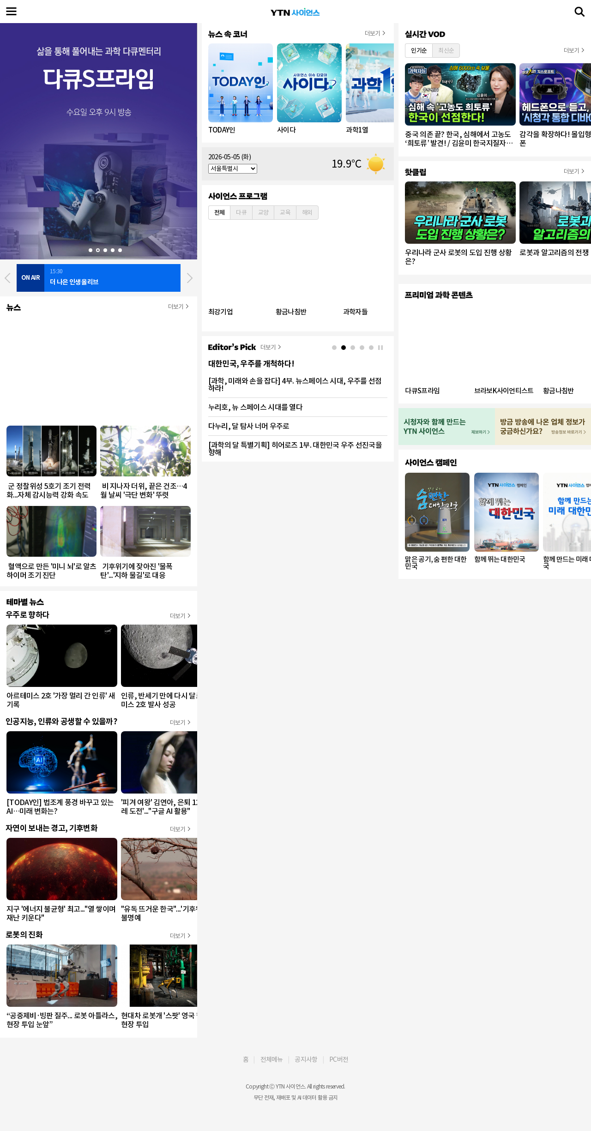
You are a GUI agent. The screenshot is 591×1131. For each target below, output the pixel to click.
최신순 (446, 50)
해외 (307, 213)
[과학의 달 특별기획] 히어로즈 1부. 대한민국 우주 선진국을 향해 (295, 448)
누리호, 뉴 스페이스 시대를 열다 (255, 407)
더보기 (175, 307)
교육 (285, 213)
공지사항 (306, 1059)
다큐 (241, 213)
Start (76, 250)
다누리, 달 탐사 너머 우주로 (248, 426)
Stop (83, 250)
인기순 (419, 50)
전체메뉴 (271, 1059)
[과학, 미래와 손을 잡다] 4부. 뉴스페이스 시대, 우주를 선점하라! (295, 384)
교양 (263, 213)
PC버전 (338, 1059)
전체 (219, 213)
